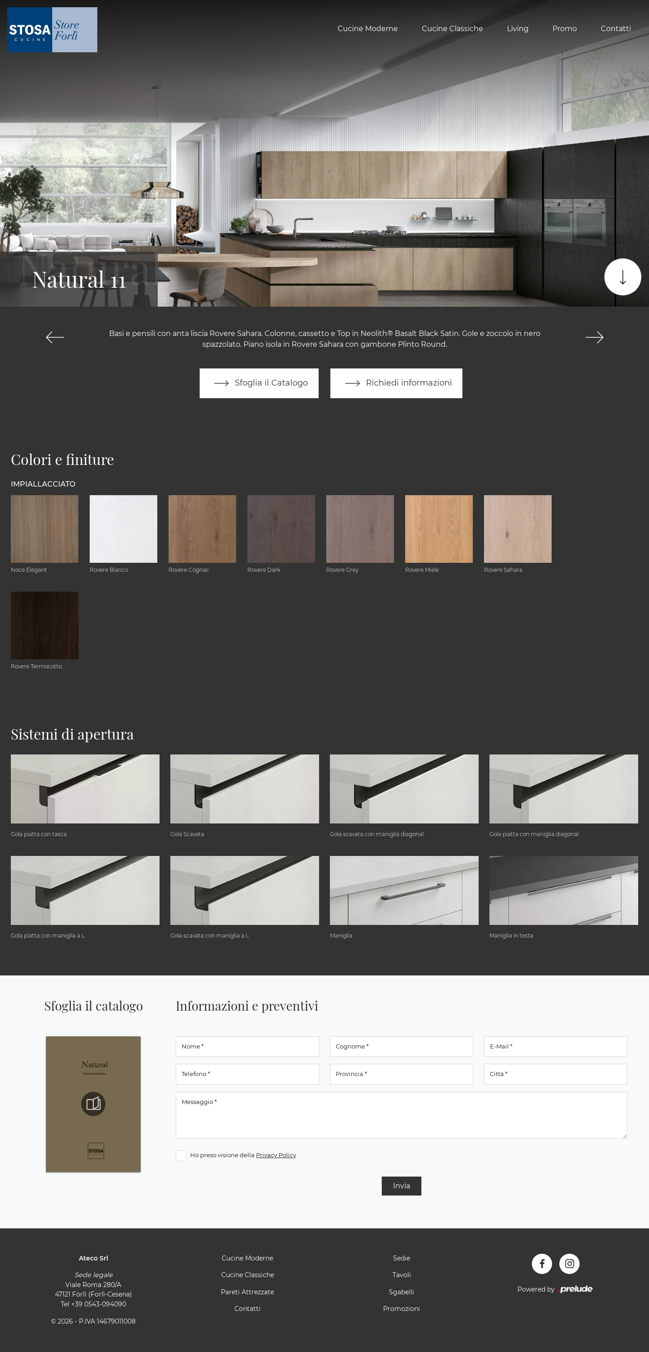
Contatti (616, 28)
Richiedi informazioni (396, 383)
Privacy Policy (276, 1155)
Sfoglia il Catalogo (259, 383)
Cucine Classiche (452, 28)
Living (518, 28)
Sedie (401, 1258)
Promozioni (401, 1309)
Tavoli (402, 1275)
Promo (565, 28)
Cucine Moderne (368, 28)
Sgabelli (401, 1292)
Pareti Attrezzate (247, 1292)
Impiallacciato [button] (43, 484)
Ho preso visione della (243, 1155)
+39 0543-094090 (98, 1304)
